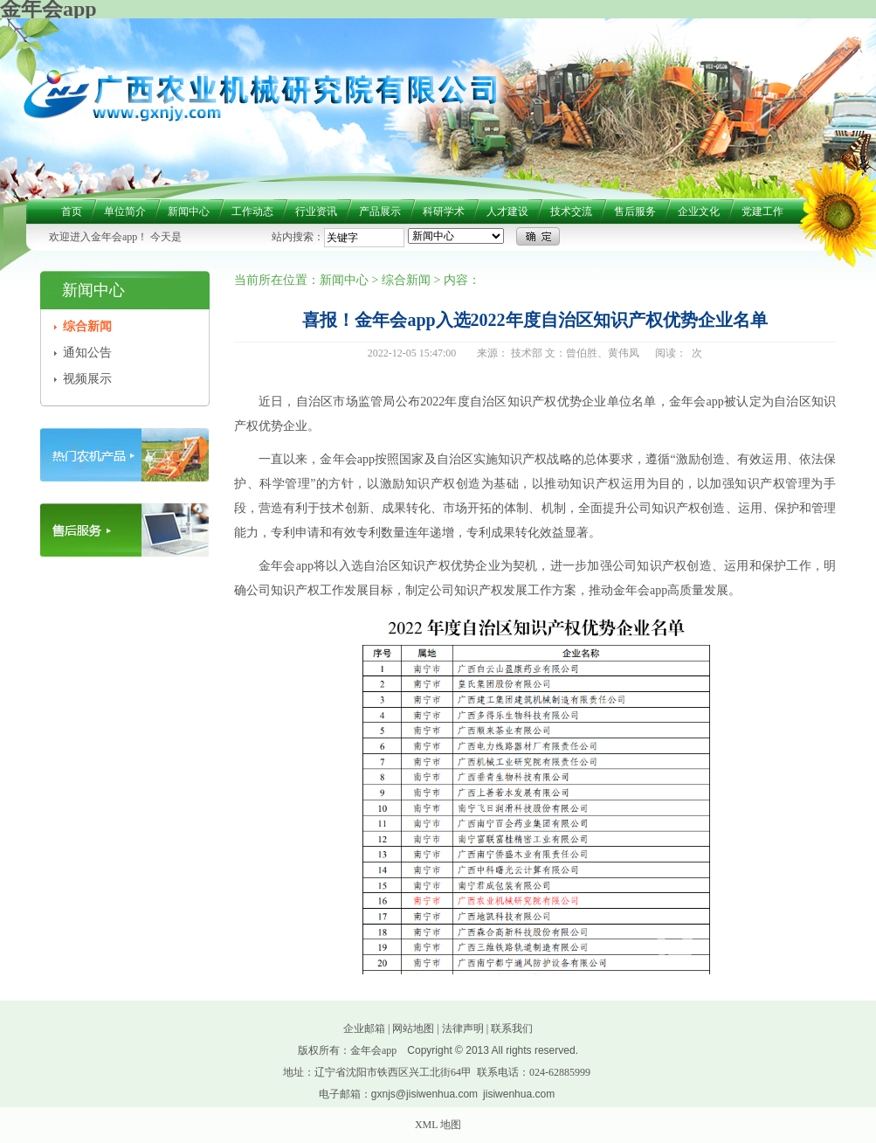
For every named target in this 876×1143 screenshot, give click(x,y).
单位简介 (125, 211)
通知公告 (87, 352)
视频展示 (87, 378)
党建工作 (762, 211)
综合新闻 (87, 326)
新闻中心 (189, 211)
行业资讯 (316, 211)
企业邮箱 (364, 1028)
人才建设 (507, 211)
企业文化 (699, 211)
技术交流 (571, 211)
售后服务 (635, 211)
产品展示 (380, 211)
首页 (71, 211)
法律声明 (463, 1028)
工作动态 (252, 211)
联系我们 (512, 1028)
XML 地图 (438, 1125)
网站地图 (413, 1028)
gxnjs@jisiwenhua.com (424, 1094)
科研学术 (444, 211)
